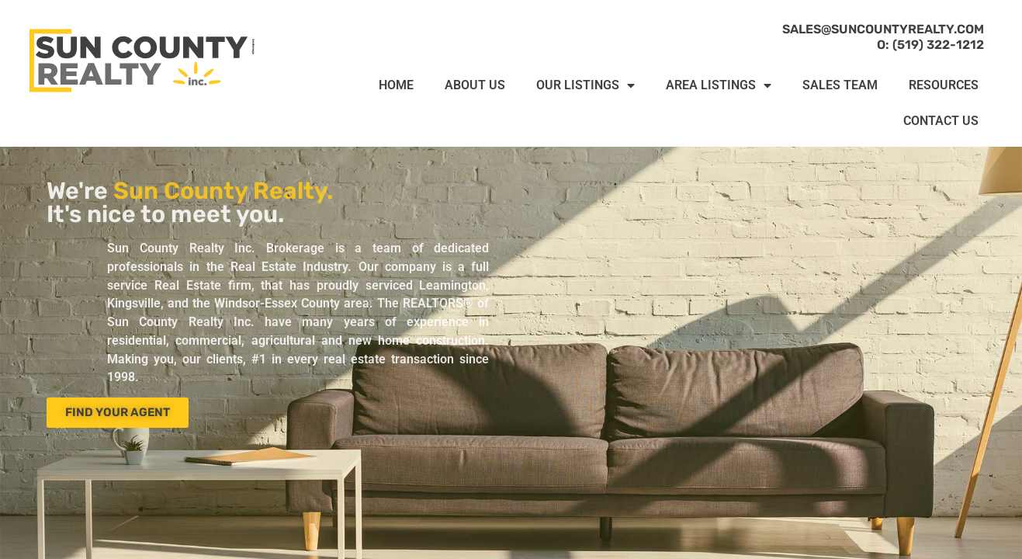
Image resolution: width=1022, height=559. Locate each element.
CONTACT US (941, 120)
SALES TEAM (840, 85)
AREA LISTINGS (718, 85)
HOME (396, 85)
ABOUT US (475, 85)
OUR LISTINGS (585, 85)
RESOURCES (944, 85)
